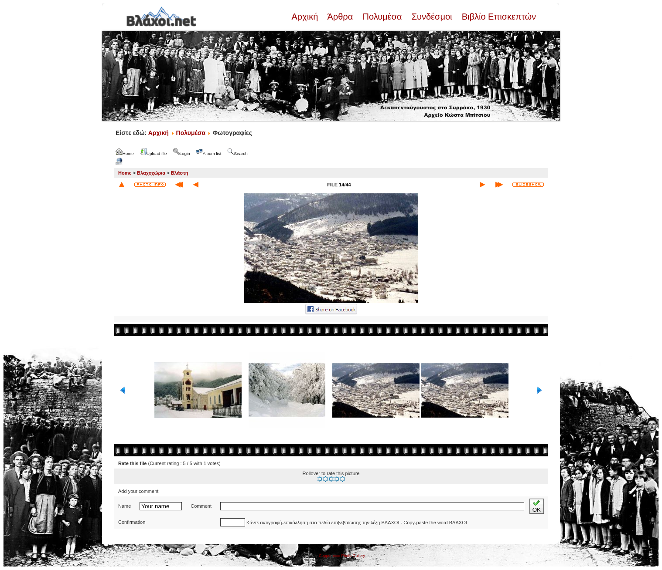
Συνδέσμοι (431, 16)
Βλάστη (179, 172)
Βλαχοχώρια (151, 172)
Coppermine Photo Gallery (342, 555)
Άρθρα (340, 16)
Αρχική (305, 16)
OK (536, 506)
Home (125, 172)
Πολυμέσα (382, 16)
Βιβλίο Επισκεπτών (497, 16)
